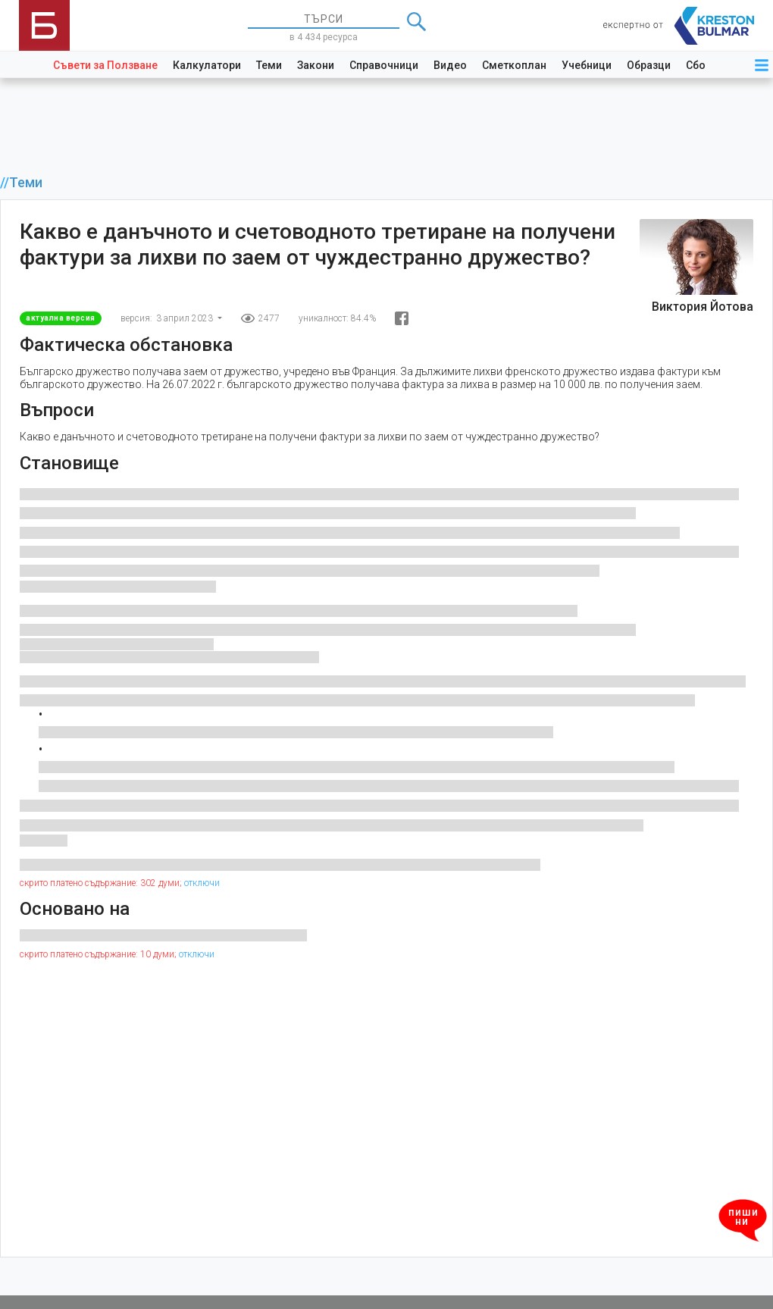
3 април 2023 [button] (185, 318)
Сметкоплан (514, 65)
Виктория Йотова (702, 306)
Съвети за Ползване (105, 65)
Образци (649, 65)
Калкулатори (207, 65)
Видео (450, 65)
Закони (315, 65)
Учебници (587, 65)
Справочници (383, 65)
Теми (269, 65)
